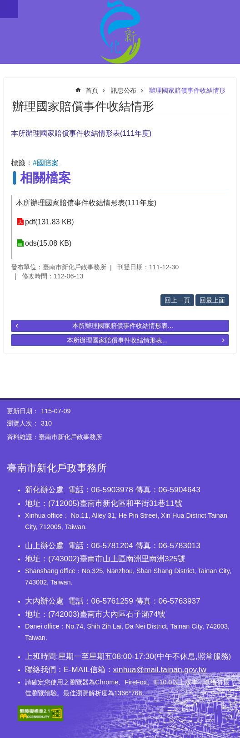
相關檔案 (45, 178)
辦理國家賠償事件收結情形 (187, 90)
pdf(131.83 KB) (49, 222)
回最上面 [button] (212, 300)
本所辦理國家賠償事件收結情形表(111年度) (86, 203)
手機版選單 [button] (9, 9)
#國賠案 (46, 163)
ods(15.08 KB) (48, 243)
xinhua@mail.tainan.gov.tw (159, 669)
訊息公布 (123, 90)
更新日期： (23, 411)
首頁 (91, 90)
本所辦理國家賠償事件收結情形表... (122, 325)
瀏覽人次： (23, 423)
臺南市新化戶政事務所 (120, 32)
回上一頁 (177, 300)
